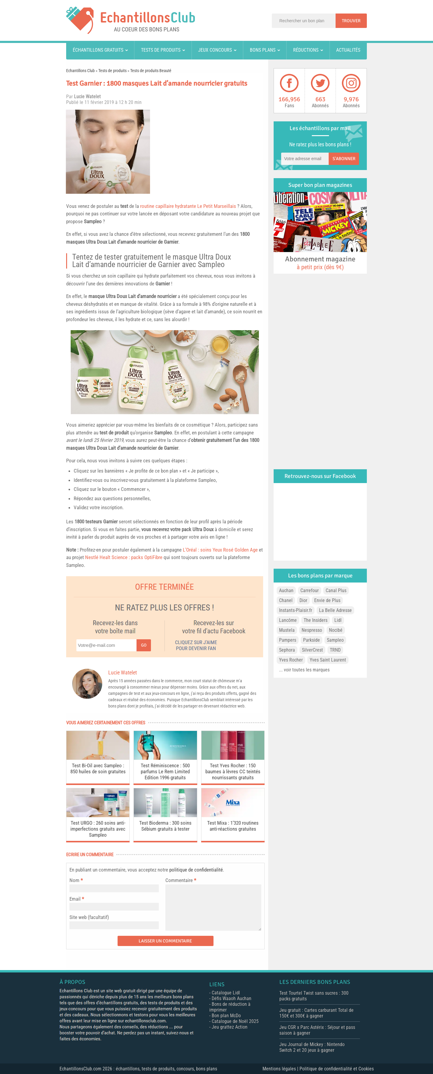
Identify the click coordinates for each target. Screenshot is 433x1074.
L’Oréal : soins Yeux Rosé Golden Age (220, 550)
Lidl (338, 620)
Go (143, 645)
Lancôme (288, 620)
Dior (303, 600)
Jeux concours (215, 50)
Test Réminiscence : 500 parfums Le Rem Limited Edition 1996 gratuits (165, 771)
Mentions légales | (281, 1069)
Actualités (348, 50)
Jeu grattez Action (229, 1027)
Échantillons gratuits (98, 50)
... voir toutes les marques (304, 670)
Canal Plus (336, 590)
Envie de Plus (327, 600)
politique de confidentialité (196, 870)
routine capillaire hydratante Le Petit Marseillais (188, 206)
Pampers (287, 640)
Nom (74, 880)
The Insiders (315, 620)
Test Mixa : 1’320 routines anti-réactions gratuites (233, 826)
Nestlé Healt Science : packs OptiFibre (123, 557)
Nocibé (335, 630)
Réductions (305, 50)
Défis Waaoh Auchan (231, 998)
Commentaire (180, 880)
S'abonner (344, 158)
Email (75, 899)
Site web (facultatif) (89, 917)
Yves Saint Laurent (328, 660)
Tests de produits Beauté (150, 70)
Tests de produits (160, 50)
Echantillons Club (80, 70)
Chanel (286, 600)
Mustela (287, 630)
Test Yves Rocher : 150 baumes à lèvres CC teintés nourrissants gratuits (232, 771)
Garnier (171, 242)
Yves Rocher (291, 660)
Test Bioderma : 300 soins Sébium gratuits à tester (165, 826)
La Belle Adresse (335, 610)
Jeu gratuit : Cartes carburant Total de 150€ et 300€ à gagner (316, 1013)
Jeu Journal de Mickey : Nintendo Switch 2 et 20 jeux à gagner (312, 1047)
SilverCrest (312, 650)
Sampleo (93, 221)
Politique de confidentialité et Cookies (336, 1069)
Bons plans (262, 50)
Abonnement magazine (320, 262)
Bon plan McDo (226, 1015)
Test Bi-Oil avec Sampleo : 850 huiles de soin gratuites (98, 768)
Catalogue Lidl (226, 993)
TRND (335, 650)
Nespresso (312, 630)
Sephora (287, 650)
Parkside (311, 640)
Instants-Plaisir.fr (295, 610)
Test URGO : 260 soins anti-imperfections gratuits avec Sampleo (97, 829)
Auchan (286, 590)
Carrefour (309, 590)
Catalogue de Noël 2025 (235, 1021)
